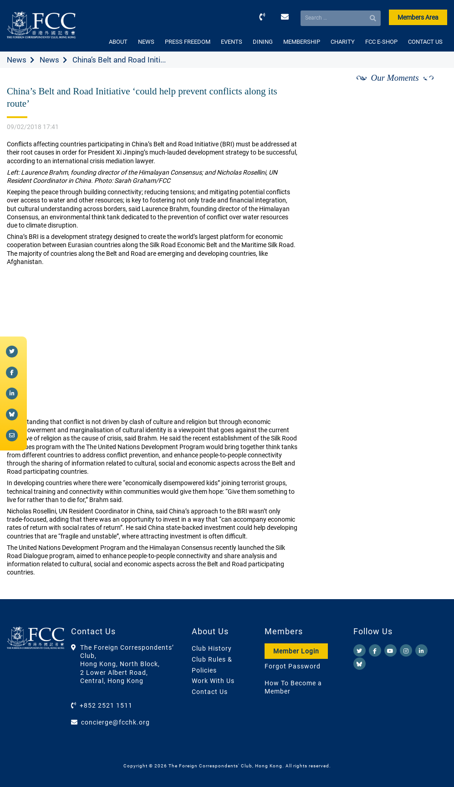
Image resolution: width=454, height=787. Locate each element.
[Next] (430, 88)
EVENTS (231, 41)
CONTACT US (425, 41)
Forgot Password (293, 666)
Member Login (296, 651)
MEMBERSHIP (301, 41)
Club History (212, 648)
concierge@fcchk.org (115, 722)
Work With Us (213, 680)
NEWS (146, 41)
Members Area (418, 17)
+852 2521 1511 (106, 705)
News (16, 59)
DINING (263, 41)
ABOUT (118, 41)
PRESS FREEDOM (187, 41)
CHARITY (343, 41)
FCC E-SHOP (381, 41)
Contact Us (210, 691)
